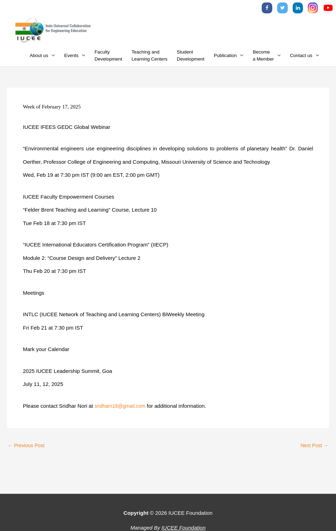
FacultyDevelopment (108, 60)
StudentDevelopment (190, 60)
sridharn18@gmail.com (121, 410)
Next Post (313, 449)
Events (71, 59)
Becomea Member (263, 60)
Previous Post (27, 449)
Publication (225, 59)
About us (39, 59)
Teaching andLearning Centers (149, 60)
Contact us (301, 59)
